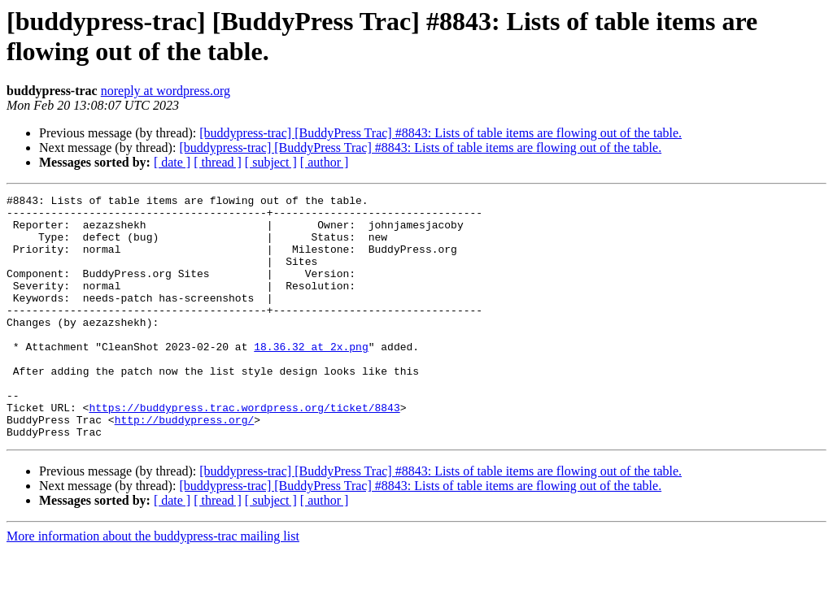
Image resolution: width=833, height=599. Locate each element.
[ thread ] (218, 162)
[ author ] (324, 162)
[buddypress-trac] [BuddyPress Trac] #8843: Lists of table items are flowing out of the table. (440, 133)
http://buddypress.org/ (185, 465)
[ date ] (172, 162)
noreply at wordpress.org (165, 91)
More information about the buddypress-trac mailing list (153, 585)
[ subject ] (271, 162)
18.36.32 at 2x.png (311, 378)
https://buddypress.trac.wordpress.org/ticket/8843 (244, 451)
